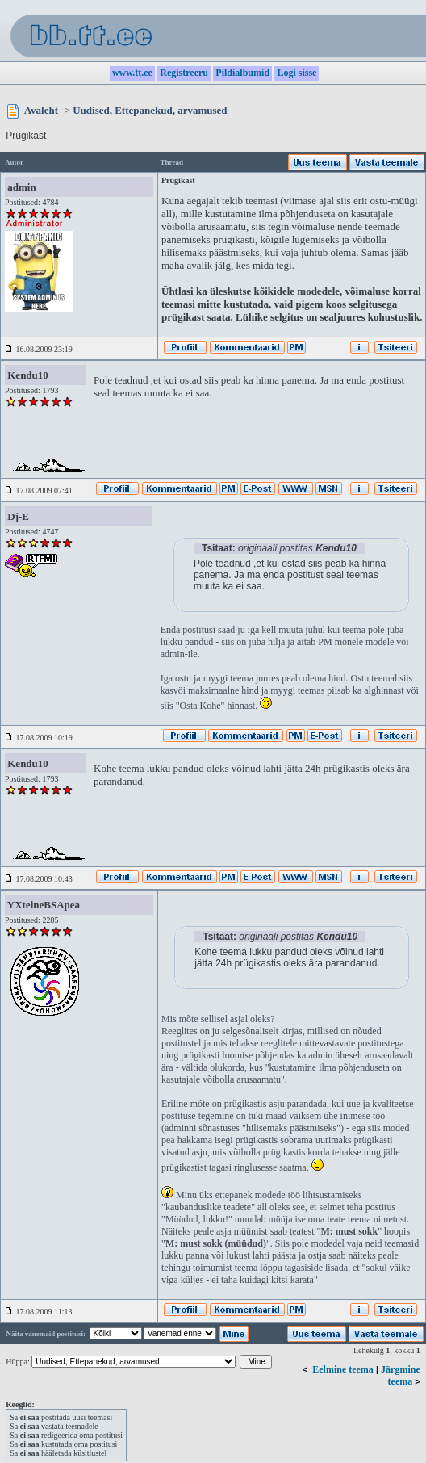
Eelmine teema (343, 1369)
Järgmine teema (400, 1375)
